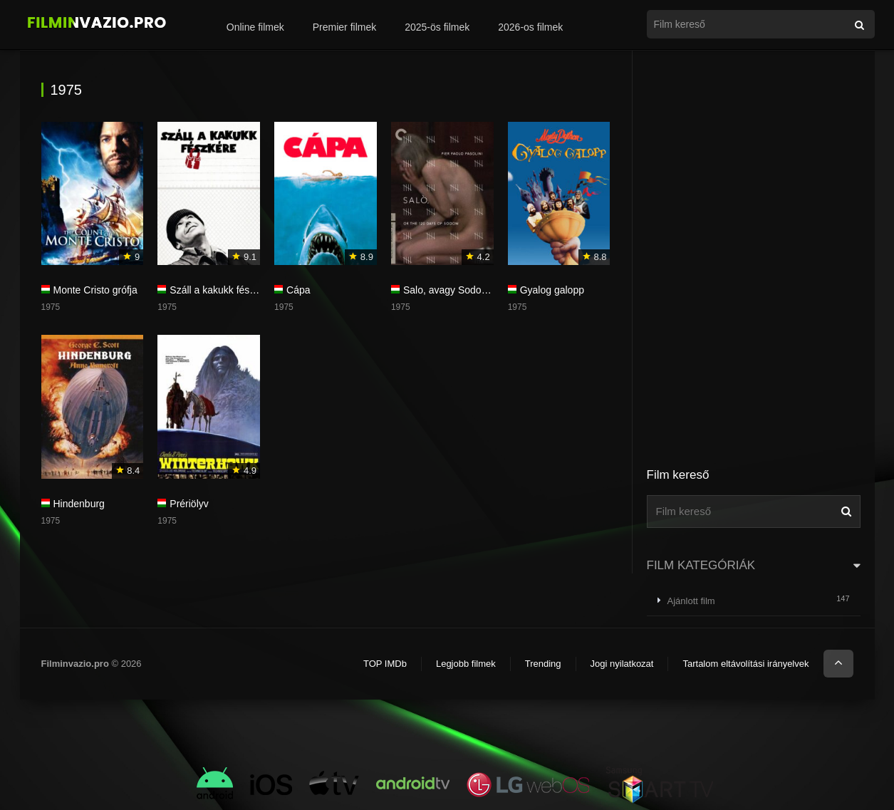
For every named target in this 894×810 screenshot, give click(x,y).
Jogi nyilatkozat (622, 663)
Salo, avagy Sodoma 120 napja (472, 290)
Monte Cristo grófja (95, 290)
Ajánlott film (691, 601)
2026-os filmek (530, 27)
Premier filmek (344, 27)
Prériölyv (189, 503)
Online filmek (255, 27)
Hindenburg (79, 503)
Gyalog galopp (552, 290)
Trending (543, 663)
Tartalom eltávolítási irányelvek (745, 663)
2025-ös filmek (437, 27)
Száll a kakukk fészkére (222, 290)
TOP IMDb (385, 663)
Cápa (298, 290)
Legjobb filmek (466, 663)
